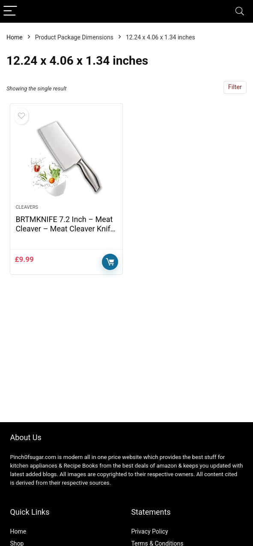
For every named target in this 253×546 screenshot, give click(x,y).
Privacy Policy (149, 531)
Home (14, 37)
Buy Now (110, 262)
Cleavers (26, 207)
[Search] (239, 11)
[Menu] (10, 11)
